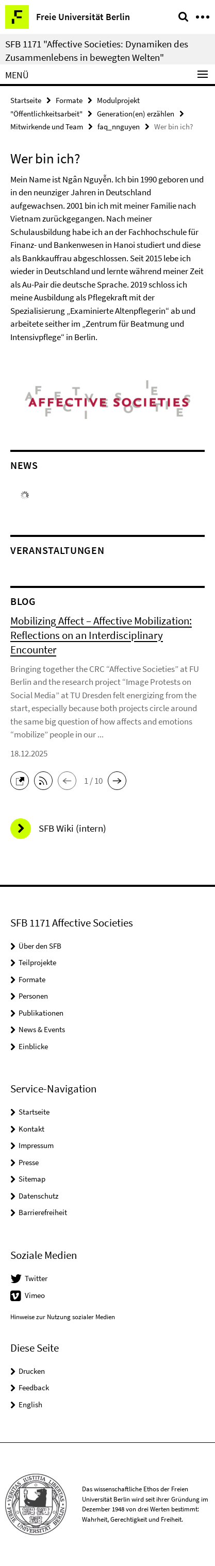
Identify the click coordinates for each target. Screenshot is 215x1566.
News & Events (42, 1029)
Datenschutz (38, 1196)
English (30, 1404)
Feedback (34, 1387)
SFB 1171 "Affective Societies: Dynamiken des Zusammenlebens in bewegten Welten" (96, 50)
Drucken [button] (32, 1371)
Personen (33, 996)
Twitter (36, 1278)
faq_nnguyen (118, 126)
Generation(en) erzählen (135, 114)
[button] (22, 779)
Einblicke (33, 1046)
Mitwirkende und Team (46, 126)
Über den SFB (40, 946)
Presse (29, 1162)
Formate (69, 100)
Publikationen (41, 1013)
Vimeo (35, 1295)
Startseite (25, 100)
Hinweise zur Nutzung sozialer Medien (62, 1316)
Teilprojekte (37, 962)
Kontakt (31, 1129)
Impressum (36, 1145)
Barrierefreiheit (43, 1212)
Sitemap (32, 1179)
